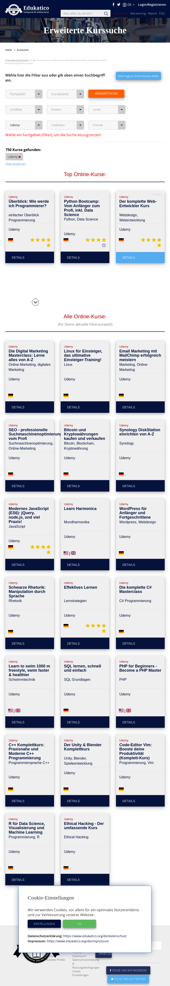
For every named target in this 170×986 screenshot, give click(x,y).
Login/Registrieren (152, 4)
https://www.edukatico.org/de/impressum (77, 941)
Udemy (26, 125)
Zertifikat (26, 109)
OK (79, 924)
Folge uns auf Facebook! (128, 981)
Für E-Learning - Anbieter (81, 961)
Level (109, 109)
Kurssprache (68, 94)
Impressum (79, 966)
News (49, 959)
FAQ (162, 13)
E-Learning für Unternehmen (81, 953)
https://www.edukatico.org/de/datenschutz (94, 936)
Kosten (68, 109)
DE (128, 4)
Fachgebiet (26, 94)
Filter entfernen (15, 164)
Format (109, 125)
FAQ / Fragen (53, 963)
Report (152, 13)
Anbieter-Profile (55, 970)
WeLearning (138, 13)
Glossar (50, 966)
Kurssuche (121, 13)
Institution (68, 125)
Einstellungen (44, 924)
